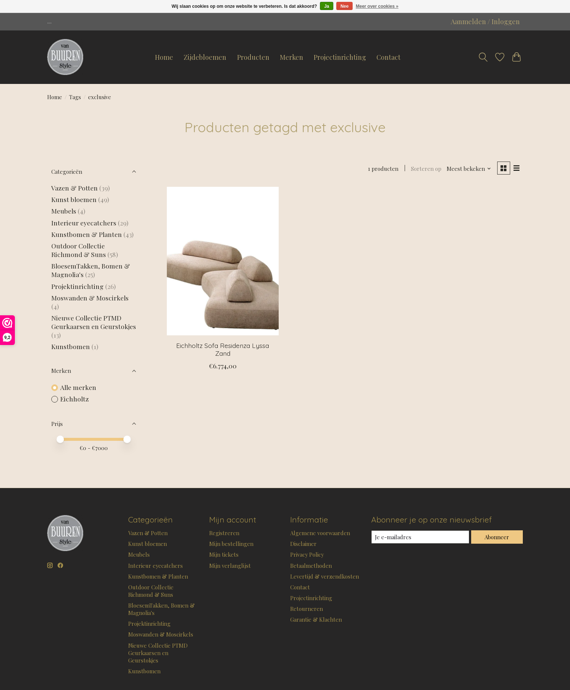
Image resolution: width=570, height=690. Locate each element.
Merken (291, 57)
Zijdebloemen (205, 57)
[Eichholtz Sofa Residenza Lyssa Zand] (223, 261)
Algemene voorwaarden (320, 533)
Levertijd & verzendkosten (324, 576)
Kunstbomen (70, 346)
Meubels (63, 210)
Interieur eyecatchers (83, 222)
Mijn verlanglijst (230, 565)
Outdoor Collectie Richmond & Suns (79, 249)
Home (164, 57)
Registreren (224, 533)
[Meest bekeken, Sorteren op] (469, 168)
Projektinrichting (77, 286)
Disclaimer (303, 543)
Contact (388, 57)
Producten (253, 57)
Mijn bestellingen (231, 543)
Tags (75, 97)
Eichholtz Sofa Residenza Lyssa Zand (222, 349)
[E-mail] (420, 537)
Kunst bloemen (74, 199)
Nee (344, 6)
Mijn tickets (224, 554)
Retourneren (306, 608)
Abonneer (497, 537)
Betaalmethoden (311, 565)
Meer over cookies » (377, 6)
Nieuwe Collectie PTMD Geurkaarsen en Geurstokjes (93, 322)
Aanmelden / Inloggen (485, 21)
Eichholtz (74, 398)
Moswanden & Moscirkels (90, 297)
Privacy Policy (307, 554)
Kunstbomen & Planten (86, 234)
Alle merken (78, 387)
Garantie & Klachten (316, 619)
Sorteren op (426, 168)
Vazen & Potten (74, 187)
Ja (326, 6)
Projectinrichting (340, 57)
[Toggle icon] (483, 57)
